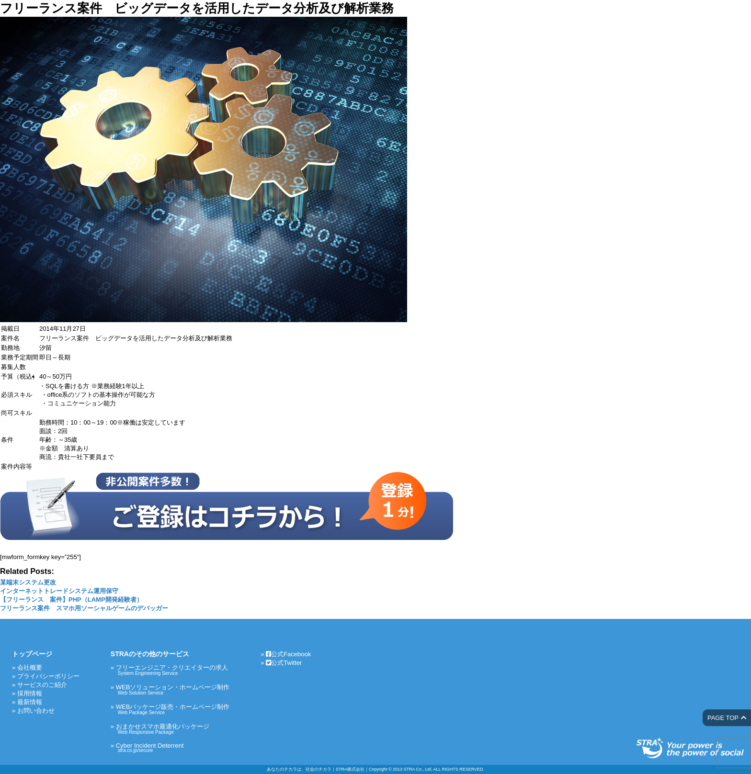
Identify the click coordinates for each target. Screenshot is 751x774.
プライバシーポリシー (48, 676)
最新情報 (29, 702)
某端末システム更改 (28, 582)
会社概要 (29, 667)
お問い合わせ (36, 710)
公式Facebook (288, 654)
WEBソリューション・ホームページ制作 (173, 689)
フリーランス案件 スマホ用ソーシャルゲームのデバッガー (84, 608)
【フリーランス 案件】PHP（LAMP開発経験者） (71, 599)
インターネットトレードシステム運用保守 (59, 591)
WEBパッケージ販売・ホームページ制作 (173, 709)
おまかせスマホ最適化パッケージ (173, 729)
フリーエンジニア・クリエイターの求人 (173, 670)
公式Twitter (284, 662)
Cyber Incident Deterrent (173, 747)
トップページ (32, 654)
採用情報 (29, 693)
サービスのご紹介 (42, 684)
